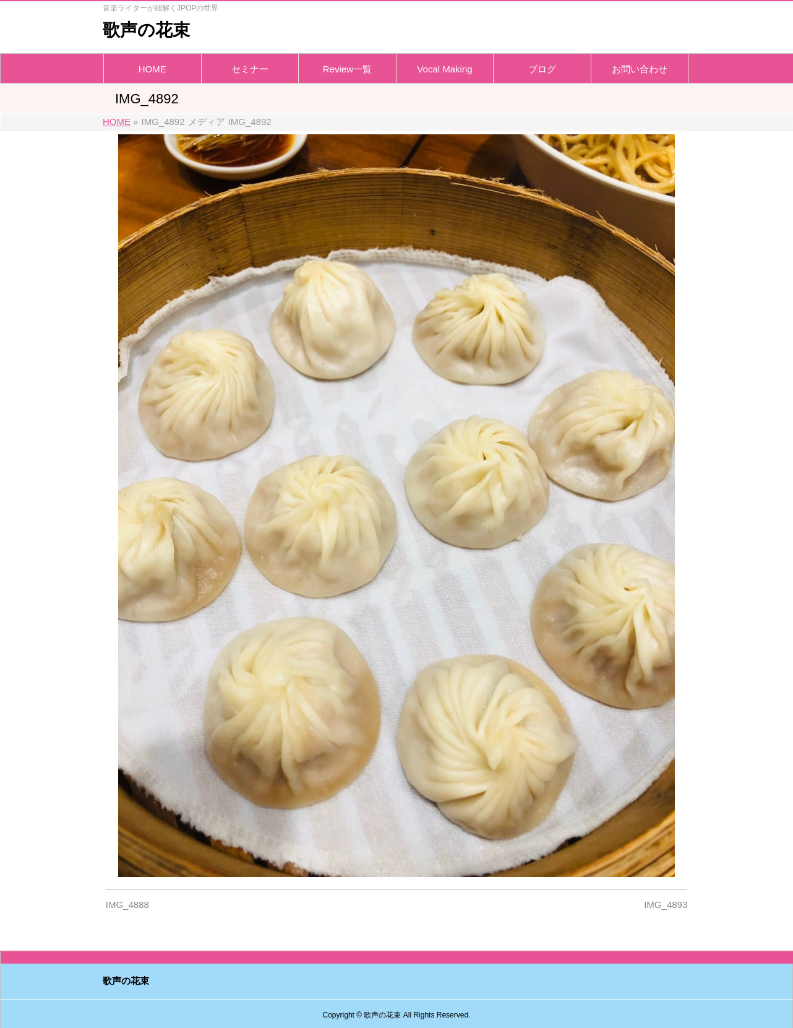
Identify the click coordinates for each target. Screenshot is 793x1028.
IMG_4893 (665, 904)
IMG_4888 (127, 904)
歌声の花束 (146, 30)
